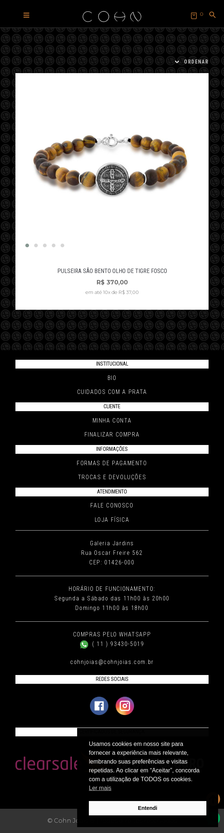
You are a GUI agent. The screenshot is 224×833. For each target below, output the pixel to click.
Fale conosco (111, 505)
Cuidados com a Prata (112, 391)
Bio (112, 377)
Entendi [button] (148, 808)
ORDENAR (196, 62)
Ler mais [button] (100, 788)
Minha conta (112, 420)
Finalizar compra (112, 434)
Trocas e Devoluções (112, 477)
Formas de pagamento (112, 463)
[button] (26, 14)
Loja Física (112, 519)
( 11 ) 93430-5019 (112, 643)
